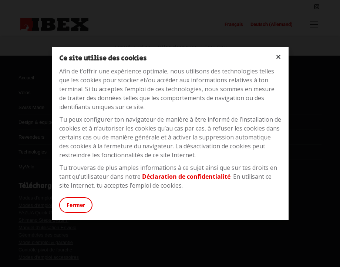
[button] (278, 57)
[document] (170, 133)
